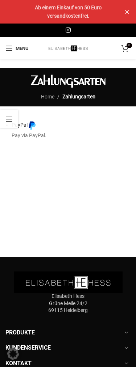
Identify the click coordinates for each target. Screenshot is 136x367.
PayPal (24, 125)
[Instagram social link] (68, 30)
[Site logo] (68, 48)
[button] (13, 354)
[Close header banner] (127, 12)
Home (47, 97)
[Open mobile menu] (17, 48)
